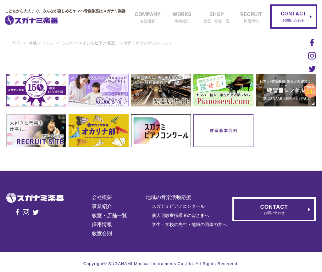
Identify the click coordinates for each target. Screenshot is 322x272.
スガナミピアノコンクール (179, 206)
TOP (16, 43)
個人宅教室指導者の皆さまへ (181, 215)
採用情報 (103, 224)
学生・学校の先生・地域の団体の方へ (190, 224)
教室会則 (103, 233)
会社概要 (103, 197)
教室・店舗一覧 (110, 215)
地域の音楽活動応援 (169, 197)
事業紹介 (103, 206)
